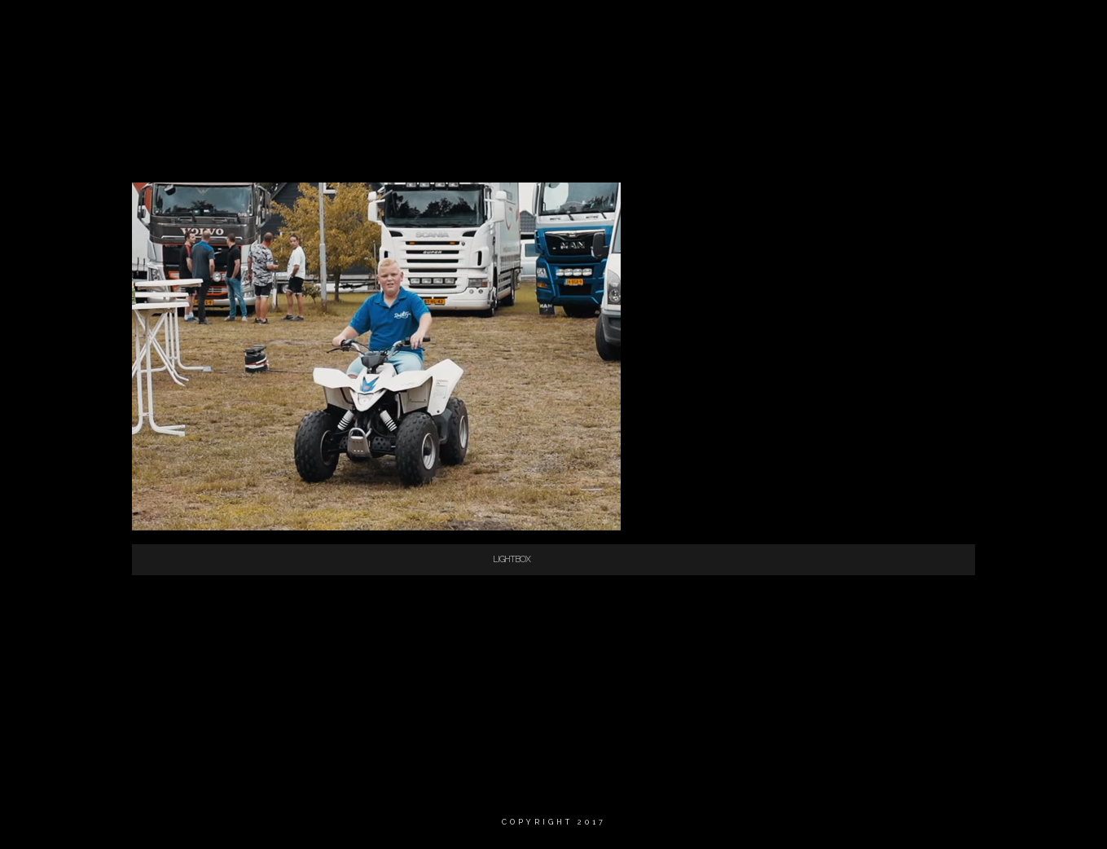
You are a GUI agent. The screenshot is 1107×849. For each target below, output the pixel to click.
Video (716, 28)
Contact (971, 28)
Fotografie (793, 28)
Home (567, 28)
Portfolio (886, 28)
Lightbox (511, 559)
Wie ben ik (641, 28)
